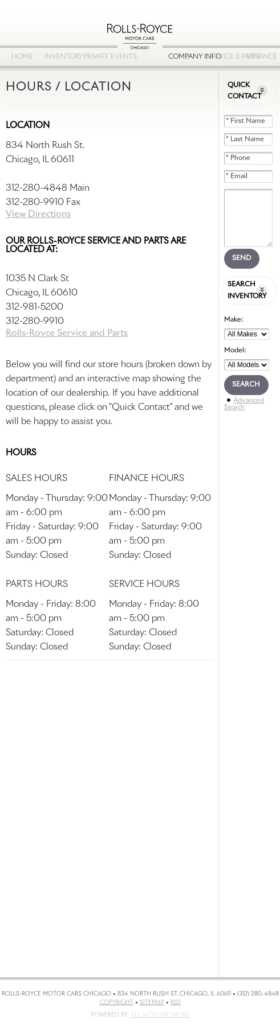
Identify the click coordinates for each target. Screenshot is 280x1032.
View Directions (38, 214)
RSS (176, 1002)
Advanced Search (244, 404)
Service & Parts (223, 57)
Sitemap (152, 1002)
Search (246, 384)
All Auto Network (160, 1015)
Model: (235, 350)
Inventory (61, 57)
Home (22, 57)
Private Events (99, 57)
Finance (262, 57)
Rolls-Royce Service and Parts (67, 333)
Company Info (184, 57)
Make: (233, 319)
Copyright (116, 1002)
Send (241, 258)
